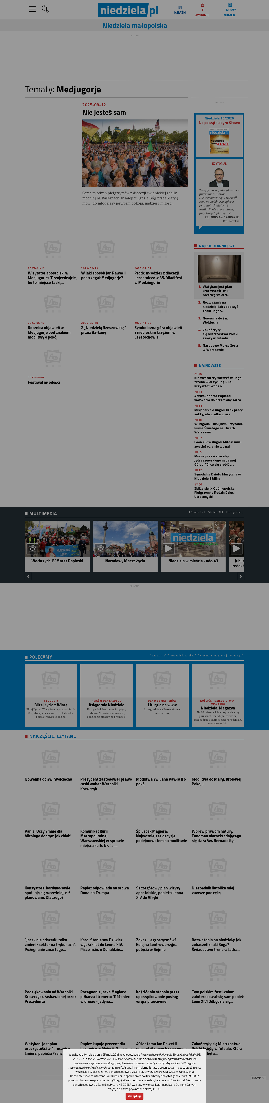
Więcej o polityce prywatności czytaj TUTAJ (134, 1089)
